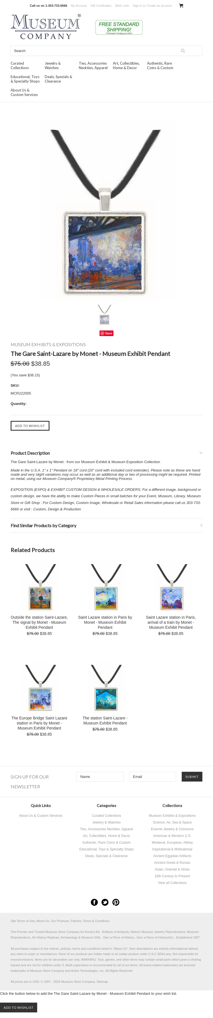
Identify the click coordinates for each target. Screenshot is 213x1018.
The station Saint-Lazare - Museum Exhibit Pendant (104, 720)
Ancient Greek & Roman (172, 863)
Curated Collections (20, 65)
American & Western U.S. (172, 836)
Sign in (137, 5)
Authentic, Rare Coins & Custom (160, 65)
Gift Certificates (100, 5)
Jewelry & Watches (53, 65)
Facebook (94, 902)
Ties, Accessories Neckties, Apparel (93, 65)
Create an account (159, 5)
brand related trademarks (160, 965)
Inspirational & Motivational (172, 849)
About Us (120, 948)
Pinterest (115, 902)
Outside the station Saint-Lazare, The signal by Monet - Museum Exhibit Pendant (39, 622)
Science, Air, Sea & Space (172, 822)
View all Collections (172, 883)
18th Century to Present (172, 876)
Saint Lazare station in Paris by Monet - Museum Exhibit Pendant (105, 622)
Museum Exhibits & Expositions (172, 816)
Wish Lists (122, 5)
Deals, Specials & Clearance (58, 78)
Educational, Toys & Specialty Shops (25, 78)
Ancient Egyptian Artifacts (172, 856)
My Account (79, 5)
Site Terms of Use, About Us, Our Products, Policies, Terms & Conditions (60, 921)
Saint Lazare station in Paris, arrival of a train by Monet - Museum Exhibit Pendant (171, 622)
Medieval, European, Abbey (172, 843)
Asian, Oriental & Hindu (172, 869)
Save (108, 333)
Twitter (104, 902)
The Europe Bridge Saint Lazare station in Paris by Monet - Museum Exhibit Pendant (39, 723)
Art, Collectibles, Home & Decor (126, 65)
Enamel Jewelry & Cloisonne (172, 829)
